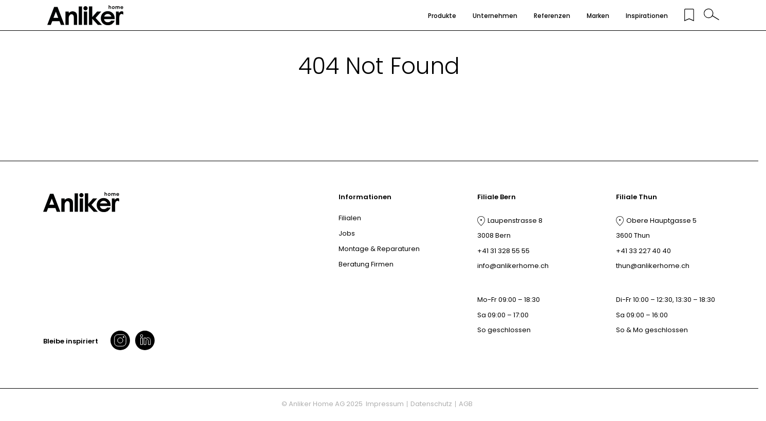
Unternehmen (495, 15)
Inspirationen (647, 15)
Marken (598, 15)
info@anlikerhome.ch (513, 266)
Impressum (385, 404)
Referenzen (552, 15)
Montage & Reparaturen (379, 249)
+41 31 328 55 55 (503, 251)
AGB (466, 404)
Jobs (347, 233)
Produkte (442, 15)
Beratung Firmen (366, 264)
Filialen (350, 218)
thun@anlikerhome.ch (652, 266)
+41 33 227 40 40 (643, 251)
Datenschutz (431, 404)
